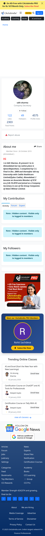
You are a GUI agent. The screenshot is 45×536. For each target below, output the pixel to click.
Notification (29, 458)
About (14, 507)
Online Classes (22, 359)
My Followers (11, 248)
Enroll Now (35, 373)
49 (22, 115)
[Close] (42, 3)
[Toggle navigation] (20, 13)
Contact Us (30, 524)
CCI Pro (27, 483)
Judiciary (5, 458)
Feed (3, 471)
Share (38, 146)
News (26, 446)
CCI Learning (29, 475)
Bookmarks (6, 475)
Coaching (15, 18)
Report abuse (12, 135)
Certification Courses (33, 462)
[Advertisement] (22, 52)
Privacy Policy (16, 524)
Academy (5, 18)
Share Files (28, 454)
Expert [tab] (22, 205)
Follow (22, 111)
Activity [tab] (5, 205)
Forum (4, 450)
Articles (4, 446)
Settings (5, 462)
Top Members (7, 479)
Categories (6, 467)
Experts (27, 450)
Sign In (39, 13)
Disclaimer (31, 519)
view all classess (23, 417)
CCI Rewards (7, 483)
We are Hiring (27, 507)
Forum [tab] (14, 205)
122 (10, 115)
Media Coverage (16, 513)
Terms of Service (16, 519)
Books (24, 18)
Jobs (3, 454)
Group (28, 479)
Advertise (31, 513)
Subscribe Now (22, 348)
